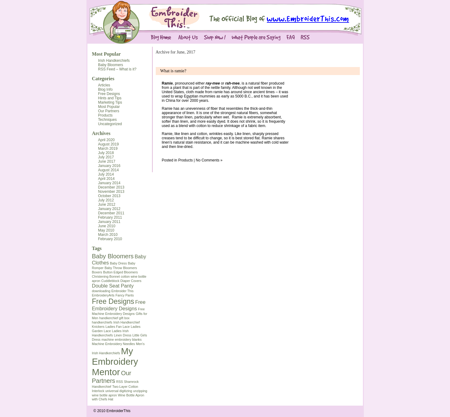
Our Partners (108, 111)
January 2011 (109, 222)
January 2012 (109, 209)
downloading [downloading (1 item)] (101, 291)
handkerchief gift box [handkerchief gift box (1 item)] (114, 318)
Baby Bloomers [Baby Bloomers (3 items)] (113, 256)
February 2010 (110, 239)
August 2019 (108, 144)
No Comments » (209, 160)
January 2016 (109, 166)
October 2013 (109, 196)
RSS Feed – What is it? (117, 69)
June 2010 (106, 226)
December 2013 (111, 187)
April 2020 (106, 140)
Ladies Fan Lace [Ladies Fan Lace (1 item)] (118, 326)
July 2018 (106, 153)
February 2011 (110, 217)
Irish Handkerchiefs (114, 60)
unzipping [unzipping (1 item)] (140, 391)
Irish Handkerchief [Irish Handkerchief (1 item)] (126, 322)
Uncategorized (110, 124)
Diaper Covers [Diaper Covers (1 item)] (130, 281)
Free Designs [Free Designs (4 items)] (113, 301)
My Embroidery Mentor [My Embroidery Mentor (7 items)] (115, 361)
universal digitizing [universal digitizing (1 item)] (118, 391)
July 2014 (106, 174)
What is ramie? (173, 71)
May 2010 (106, 230)
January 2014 (109, 183)
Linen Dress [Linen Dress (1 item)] (122, 335)
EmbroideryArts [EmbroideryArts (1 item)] (103, 295)
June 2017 (106, 161)
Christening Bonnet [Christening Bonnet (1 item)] (106, 276)
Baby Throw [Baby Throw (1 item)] (113, 268)
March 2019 (108, 148)
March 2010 (108, 234)
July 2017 (106, 157)
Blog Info (105, 89)
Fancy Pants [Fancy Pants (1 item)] (124, 295)
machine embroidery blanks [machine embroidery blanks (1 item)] (122, 339)
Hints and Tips (110, 98)
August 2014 (108, 170)
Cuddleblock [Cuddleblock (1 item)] (110, 281)
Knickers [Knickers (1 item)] (98, 326)
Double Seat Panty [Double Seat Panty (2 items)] (113, 285)
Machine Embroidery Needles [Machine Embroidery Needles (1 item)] (113, 344)
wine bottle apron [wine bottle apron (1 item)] (104, 395)
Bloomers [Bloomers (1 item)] (130, 268)
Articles (104, 85)
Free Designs (109, 94)
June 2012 (106, 204)
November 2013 (111, 191)
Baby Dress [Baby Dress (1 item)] (118, 263)
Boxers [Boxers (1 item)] (97, 272)
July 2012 (106, 200)
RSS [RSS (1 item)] (119, 381)
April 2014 (106, 179)
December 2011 (111, 213)
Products (105, 115)
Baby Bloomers (110, 65)
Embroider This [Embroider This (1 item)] (122, 291)
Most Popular (106, 54)
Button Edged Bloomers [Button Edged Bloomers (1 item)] (120, 272)
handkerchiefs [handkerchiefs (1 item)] (102, 322)
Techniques (107, 119)
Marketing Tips (110, 102)
